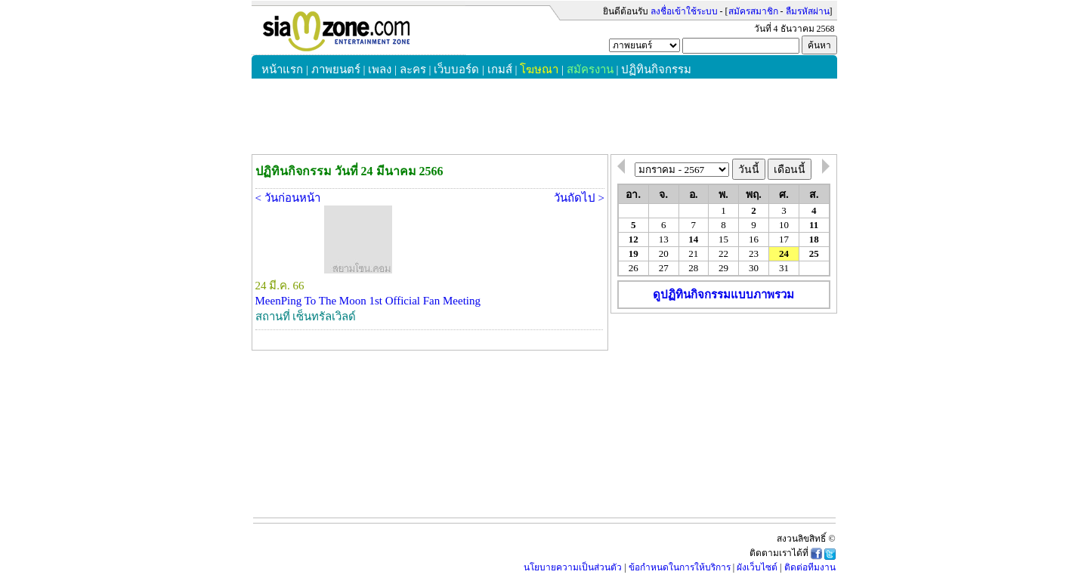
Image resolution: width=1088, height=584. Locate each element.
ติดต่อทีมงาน (810, 567)
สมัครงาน (590, 69)
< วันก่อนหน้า (287, 198)
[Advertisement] (723, 409)
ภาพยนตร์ (335, 69)
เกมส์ (499, 69)
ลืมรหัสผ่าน (808, 11)
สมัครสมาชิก (753, 11)
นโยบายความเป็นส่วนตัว (573, 567)
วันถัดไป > (579, 198)
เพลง (379, 69)
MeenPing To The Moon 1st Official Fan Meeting (368, 301)
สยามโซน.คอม (358, 31)
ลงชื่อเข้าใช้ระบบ (684, 11)
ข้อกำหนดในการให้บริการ (680, 567)
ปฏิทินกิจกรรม (656, 69)
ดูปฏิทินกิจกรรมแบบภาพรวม (723, 295)
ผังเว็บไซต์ (757, 567)
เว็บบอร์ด (456, 69)
